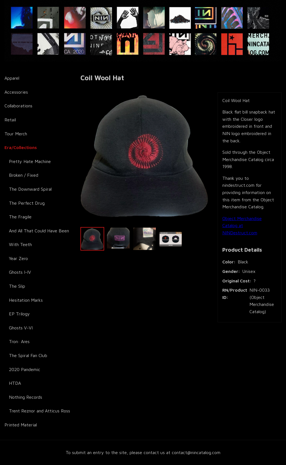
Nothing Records (25, 397)
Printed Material (20, 424)
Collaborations (18, 105)
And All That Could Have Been (39, 230)
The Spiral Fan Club (28, 355)
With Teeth (20, 244)
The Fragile (20, 216)
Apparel (11, 78)
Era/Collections (20, 147)
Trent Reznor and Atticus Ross (39, 410)
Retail (10, 119)
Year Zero (18, 258)
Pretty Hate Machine (30, 161)
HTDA (15, 383)
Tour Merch (15, 133)
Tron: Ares (19, 341)
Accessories (16, 92)
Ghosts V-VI (21, 327)
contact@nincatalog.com (196, 452)
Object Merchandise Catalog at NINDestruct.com (242, 225)
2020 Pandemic (24, 369)
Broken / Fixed (23, 175)
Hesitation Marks (26, 300)
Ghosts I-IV (20, 272)
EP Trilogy (19, 313)
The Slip (17, 286)
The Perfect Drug (27, 203)
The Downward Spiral (30, 189)
